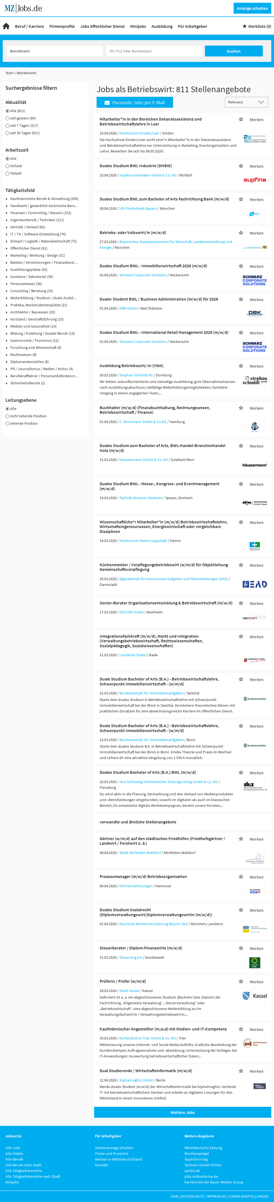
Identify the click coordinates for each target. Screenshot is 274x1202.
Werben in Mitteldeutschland (118, 1159)
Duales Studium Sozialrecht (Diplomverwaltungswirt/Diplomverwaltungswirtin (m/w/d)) (156, 912)
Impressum (216, 1196)
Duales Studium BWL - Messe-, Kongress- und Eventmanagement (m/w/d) (159, 486)
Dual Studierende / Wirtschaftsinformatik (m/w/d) (146, 1070)
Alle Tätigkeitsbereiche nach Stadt (32, 1176)
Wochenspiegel (196, 1153)
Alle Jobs (12, 1147)
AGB (174, 1196)
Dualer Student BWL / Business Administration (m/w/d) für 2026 (159, 299)
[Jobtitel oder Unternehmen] (55, 51)
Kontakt (101, 1164)
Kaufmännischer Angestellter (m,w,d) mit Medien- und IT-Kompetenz (163, 1029)
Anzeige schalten (252, 8)
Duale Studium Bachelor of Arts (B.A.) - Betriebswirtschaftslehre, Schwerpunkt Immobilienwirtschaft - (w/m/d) (159, 681)
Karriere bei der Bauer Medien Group (213, 1182)
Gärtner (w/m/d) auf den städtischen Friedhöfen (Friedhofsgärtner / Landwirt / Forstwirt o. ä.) (162, 841)
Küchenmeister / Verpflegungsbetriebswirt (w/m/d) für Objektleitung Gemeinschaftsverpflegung (164, 567)
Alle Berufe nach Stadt (23, 1164)
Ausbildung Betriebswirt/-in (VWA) (131, 365)
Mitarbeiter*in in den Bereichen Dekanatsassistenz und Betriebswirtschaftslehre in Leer (151, 121)
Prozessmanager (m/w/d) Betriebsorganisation (143, 876)
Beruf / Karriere (29, 26)
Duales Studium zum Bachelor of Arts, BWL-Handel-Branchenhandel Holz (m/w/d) (162, 448)
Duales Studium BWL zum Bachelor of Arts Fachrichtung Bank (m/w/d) (164, 199)
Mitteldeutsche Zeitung (203, 1147)
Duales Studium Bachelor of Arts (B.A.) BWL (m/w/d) (148, 772)
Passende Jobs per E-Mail (135, 102)
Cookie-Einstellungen (248, 1196)
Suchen (234, 51)
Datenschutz (192, 1196)
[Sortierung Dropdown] (262, 101)
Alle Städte (14, 1153)
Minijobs (138, 26)
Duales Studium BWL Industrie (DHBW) (136, 165)
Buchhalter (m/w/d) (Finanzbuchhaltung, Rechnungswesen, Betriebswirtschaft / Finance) (155, 410)
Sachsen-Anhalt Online (202, 1164)
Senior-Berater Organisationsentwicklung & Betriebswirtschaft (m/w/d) (166, 603)
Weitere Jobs (183, 1112)
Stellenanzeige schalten (114, 1147)
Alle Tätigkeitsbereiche (23, 1170)
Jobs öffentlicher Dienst (102, 26)
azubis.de (192, 1170)
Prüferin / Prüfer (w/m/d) (123, 981)
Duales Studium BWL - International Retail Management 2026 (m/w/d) (164, 332)
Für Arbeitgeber (192, 26)
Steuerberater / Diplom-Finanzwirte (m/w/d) (141, 948)
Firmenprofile (62, 26)
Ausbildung (161, 26)
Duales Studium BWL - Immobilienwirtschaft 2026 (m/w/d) (153, 265)
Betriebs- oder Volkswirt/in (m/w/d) (133, 232)
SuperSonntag (196, 1159)
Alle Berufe (14, 1159)
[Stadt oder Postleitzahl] (154, 51)
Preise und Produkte (111, 1153)
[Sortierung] (241, 101)
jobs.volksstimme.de (201, 1176)
